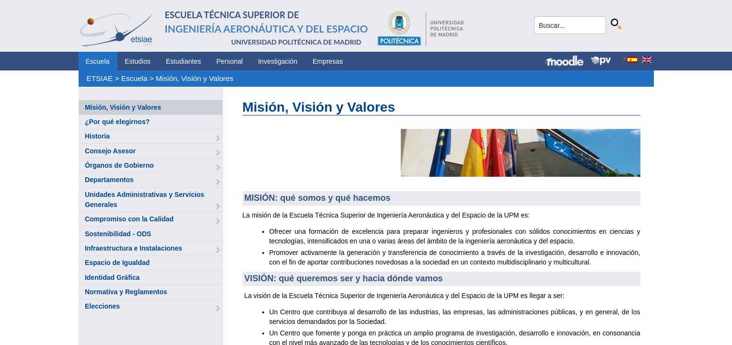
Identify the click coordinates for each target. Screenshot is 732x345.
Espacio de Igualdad (117, 262)
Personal (229, 61)
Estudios (138, 61)
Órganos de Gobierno (119, 165)
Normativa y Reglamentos (126, 292)
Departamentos (109, 180)
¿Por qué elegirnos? (117, 122)
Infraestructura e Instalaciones (133, 248)
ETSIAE (99, 78)
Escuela (98, 61)
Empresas (328, 61)
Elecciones (102, 306)
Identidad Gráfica (112, 277)
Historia (97, 136)
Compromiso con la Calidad (129, 219)
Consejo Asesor (110, 151)
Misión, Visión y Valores (194, 78)
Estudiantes (183, 61)
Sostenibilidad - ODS (118, 234)
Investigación (277, 61)
